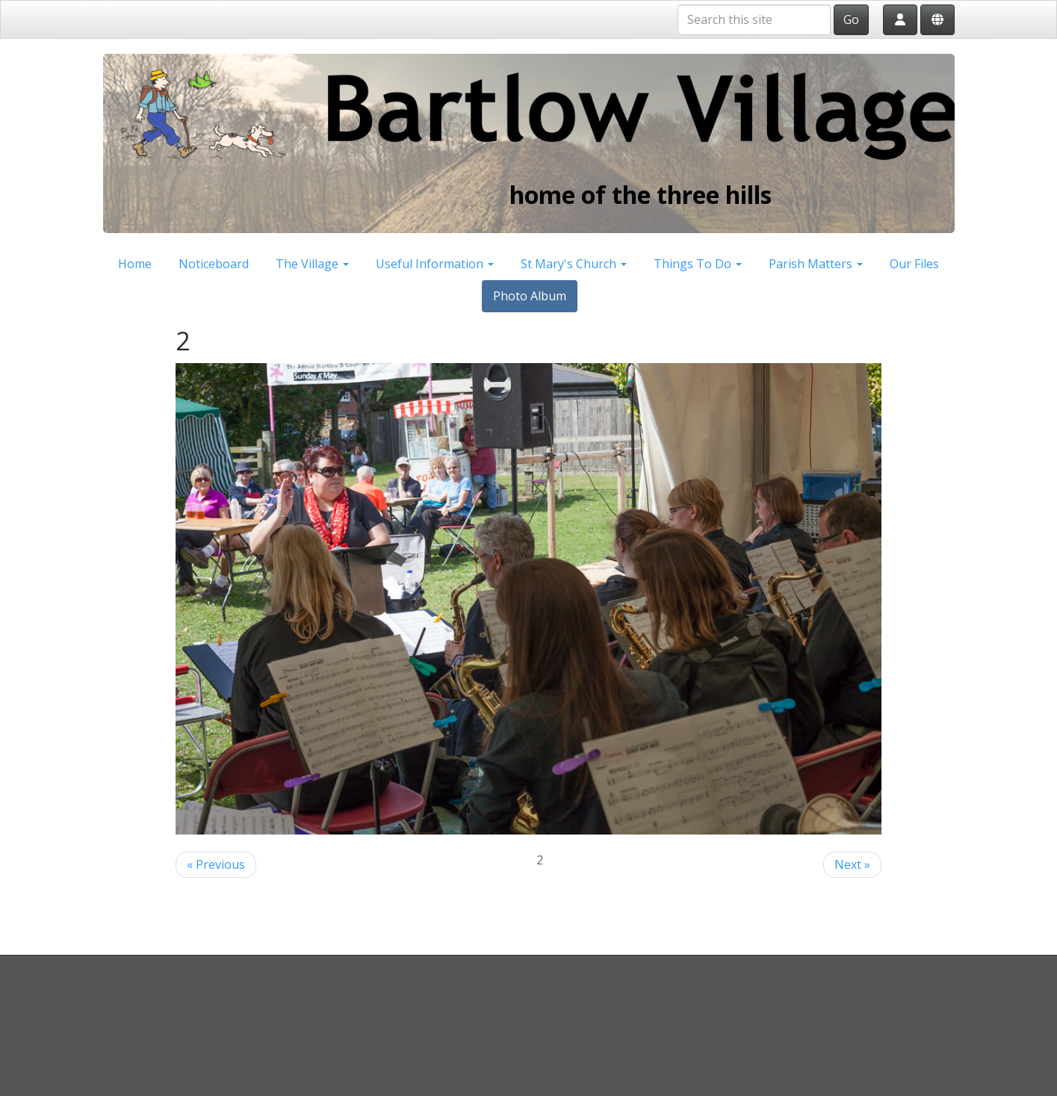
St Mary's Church (574, 264)
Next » (852, 864)
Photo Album (529, 296)
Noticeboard (214, 264)
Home (135, 264)
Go (851, 19)
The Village (312, 264)
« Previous (216, 864)
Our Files (914, 264)
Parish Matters (816, 264)
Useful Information (435, 264)
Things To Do (698, 264)
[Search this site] (754, 19)
